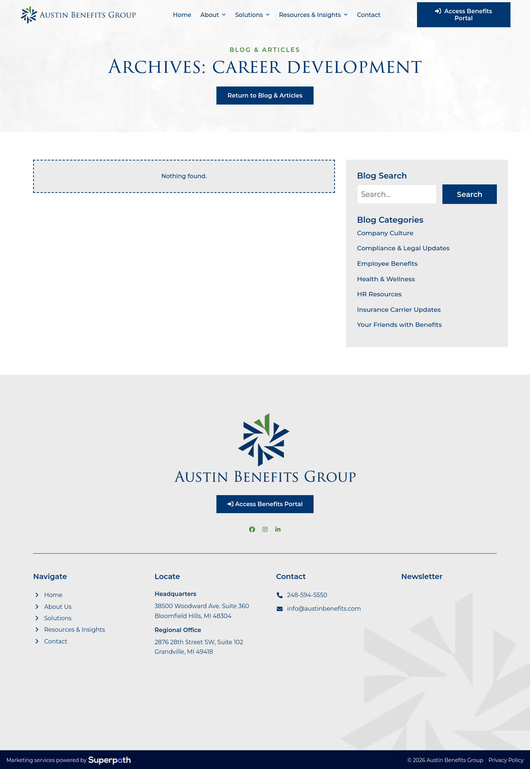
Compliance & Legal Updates (403, 245)
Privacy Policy (505, 757)
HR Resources (379, 291)
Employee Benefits (387, 261)
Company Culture (385, 230)
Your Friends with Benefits (399, 322)
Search (470, 192)
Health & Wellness (386, 276)
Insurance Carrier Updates (399, 307)
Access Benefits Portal (470, 15)
